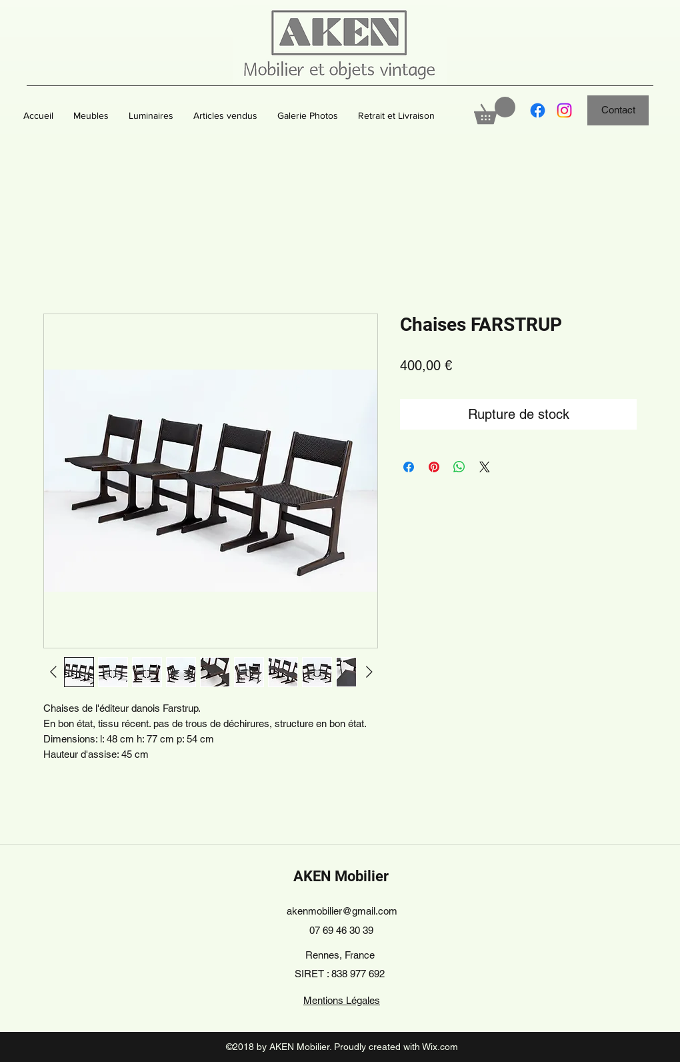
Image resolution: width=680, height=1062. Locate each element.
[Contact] (618, 110)
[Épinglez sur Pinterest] (434, 467)
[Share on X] (485, 467)
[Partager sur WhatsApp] (459, 467)
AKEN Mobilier (341, 876)
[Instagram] (564, 110)
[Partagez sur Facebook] (409, 467)
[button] (91, 115)
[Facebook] (537, 110)
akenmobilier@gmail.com (342, 911)
